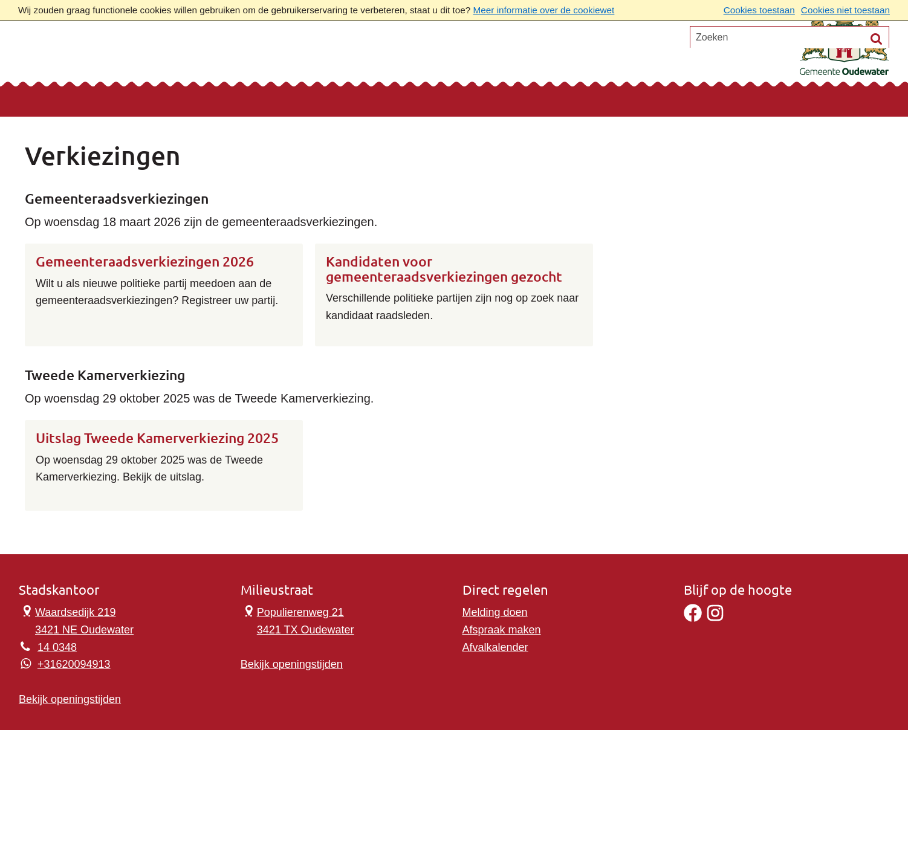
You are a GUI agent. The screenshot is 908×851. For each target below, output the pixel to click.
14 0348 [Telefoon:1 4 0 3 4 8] (57, 647)
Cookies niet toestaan (845, 10)
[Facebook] (693, 618)
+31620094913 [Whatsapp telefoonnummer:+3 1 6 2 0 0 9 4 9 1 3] (74, 664)
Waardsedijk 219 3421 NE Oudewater (76, 620)
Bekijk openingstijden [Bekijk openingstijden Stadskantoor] (70, 699)
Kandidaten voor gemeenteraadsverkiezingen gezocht (444, 269)
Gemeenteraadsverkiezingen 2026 (145, 261)
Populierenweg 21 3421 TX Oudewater (297, 620)
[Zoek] (876, 102)
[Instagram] (715, 618)
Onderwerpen (75, 58)
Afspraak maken (501, 630)
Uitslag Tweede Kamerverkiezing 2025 (157, 438)
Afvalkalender (495, 647)
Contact (169, 58)
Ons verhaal (256, 58)
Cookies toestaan (759, 10)
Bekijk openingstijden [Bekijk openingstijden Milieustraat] (292, 664)
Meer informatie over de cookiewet (544, 10)
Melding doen (495, 612)
